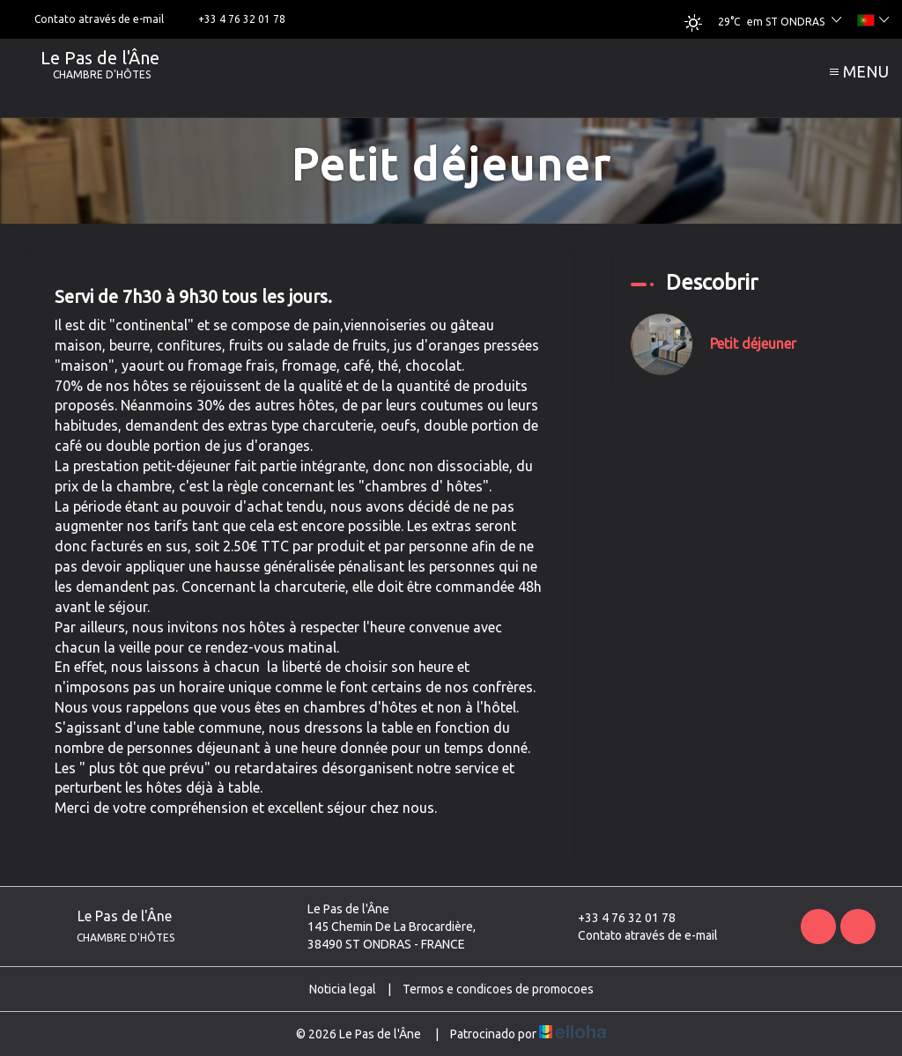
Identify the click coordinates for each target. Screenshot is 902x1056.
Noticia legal (342, 989)
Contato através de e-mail (638, 935)
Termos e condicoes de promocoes (498, 989)
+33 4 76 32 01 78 (617, 918)
